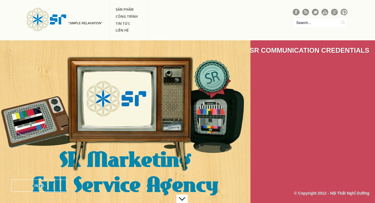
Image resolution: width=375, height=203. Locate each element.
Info (39, 186)
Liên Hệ (122, 30)
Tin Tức (123, 23)
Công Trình (127, 16)
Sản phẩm (125, 9)
